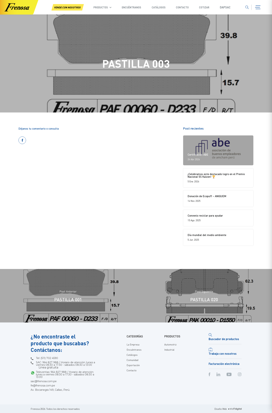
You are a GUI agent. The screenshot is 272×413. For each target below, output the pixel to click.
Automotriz (170, 344)
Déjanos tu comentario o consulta (39, 128)
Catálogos (159, 7)
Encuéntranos (131, 7)
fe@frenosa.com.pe (43, 385)
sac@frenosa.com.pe (44, 381)
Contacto (182, 7)
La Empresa (133, 344)
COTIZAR (204, 7)
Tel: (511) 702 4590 (47, 358)
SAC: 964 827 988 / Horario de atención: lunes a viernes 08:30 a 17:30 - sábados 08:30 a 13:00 (65, 365)
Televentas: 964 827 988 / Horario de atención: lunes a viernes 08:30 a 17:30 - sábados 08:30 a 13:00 (65, 374)
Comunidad (132, 359)
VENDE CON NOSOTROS (67, 7)
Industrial (169, 349)
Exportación (133, 365)
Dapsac (225, 7)
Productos (100, 7)
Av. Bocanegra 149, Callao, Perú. (50, 390)
